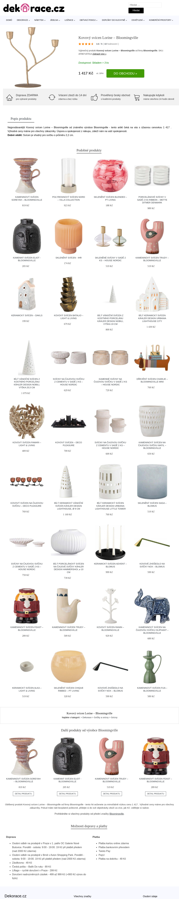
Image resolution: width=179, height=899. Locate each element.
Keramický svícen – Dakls (26, 315)
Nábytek (39, 20)
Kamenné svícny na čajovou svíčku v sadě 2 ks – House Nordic (110, 382)
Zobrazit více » (99, 54)
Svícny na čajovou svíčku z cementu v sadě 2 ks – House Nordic (68, 382)
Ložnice (69, 20)
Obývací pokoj (88, 20)
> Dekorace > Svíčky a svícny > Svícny (99, 717)
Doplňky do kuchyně (113, 20)
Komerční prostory (160, 20)
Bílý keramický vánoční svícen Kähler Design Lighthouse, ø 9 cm (68, 506)
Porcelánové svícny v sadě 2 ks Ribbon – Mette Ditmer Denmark (152, 200)
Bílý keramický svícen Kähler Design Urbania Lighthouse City (152, 318)
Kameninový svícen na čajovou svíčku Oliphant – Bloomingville (152, 630)
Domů (9, 20)
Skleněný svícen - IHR (69, 258)
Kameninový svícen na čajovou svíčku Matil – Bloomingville (152, 445)
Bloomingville (117, 814)
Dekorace (22, 20)
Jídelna (54, 20)
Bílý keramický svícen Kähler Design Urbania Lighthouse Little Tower (110, 506)
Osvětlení (137, 20)
